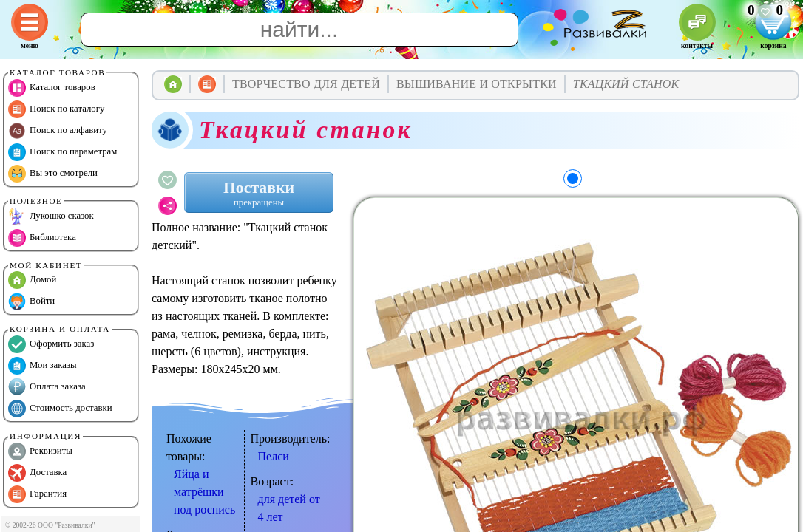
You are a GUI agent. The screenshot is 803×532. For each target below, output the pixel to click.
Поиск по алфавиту (57, 131)
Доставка (37, 473)
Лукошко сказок (51, 216)
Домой (32, 280)
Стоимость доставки (60, 408)
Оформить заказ (51, 344)
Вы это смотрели (53, 174)
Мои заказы (42, 366)
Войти (31, 301)
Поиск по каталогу (56, 109)
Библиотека (42, 238)
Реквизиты (40, 451)
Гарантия (37, 494)
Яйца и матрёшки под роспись (204, 492)
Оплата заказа (47, 387)
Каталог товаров (51, 88)
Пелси (273, 456)
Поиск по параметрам (62, 152)
